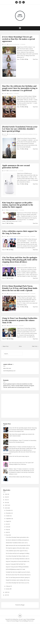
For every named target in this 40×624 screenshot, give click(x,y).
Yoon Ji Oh (16, 325)
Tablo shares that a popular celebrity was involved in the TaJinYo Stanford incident (21, 435)
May (7, 529)
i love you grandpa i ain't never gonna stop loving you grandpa (20, 134)
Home (20, 346)
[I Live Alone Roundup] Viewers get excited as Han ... (17, 537)
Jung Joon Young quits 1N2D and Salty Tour (15, 564)
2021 (6, 502)
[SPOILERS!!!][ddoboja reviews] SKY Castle (15, 569)
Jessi (18, 44)
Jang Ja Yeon (16, 236)
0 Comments (22, 44)
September (8, 519)
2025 (6, 494)
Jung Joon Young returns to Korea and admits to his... (18, 561)
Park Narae (23, 293)
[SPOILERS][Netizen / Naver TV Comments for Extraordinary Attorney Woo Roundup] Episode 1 (22, 441)
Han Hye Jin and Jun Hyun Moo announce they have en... (18, 575)
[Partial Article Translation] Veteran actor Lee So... (17, 543)
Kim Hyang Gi (21, 236)
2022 (6, 500)
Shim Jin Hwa (26, 236)
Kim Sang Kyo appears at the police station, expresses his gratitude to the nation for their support (17, 204)
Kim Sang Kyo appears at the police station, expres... (17, 548)
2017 (6, 595)
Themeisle (13, 621)
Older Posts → (35, 346)
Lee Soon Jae (34, 134)
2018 (6, 592)
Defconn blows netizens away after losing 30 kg (20, 477)
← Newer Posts (4, 346)
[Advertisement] (20, 406)
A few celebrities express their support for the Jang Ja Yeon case (19, 232)
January (8, 589)
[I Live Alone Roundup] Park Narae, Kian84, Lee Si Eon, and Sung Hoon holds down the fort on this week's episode (19, 288)
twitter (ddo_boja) (7, 368)
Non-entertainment (11, 171)
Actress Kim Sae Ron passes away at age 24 (19, 456)
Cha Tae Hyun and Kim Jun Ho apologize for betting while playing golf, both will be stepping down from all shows (19, 259)
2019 (6, 508)
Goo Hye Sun (10, 236)
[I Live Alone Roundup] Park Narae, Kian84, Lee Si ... (17, 556)
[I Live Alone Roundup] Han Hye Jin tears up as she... (17, 583)
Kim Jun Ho (18, 265)
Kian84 (14, 293)
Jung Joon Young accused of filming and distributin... (17, 567)
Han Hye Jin (10, 44)
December (8, 510)
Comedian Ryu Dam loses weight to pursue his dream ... (18, 572)
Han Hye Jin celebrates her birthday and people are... (17, 540)
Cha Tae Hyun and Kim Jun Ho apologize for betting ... (18, 553)
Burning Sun (10, 210)
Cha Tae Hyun (13, 265)
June (7, 527)
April (7, 532)
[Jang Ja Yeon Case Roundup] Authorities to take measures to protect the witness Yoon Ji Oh (19, 320)
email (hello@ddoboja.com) (9, 371)
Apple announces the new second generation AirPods (16, 166)
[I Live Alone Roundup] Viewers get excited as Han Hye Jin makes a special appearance (18, 39)
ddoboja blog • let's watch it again (19, 619)
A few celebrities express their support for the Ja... (17, 551)
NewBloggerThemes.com (28, 621)
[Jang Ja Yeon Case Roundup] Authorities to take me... (18, 559)
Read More (35, 59)
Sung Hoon (27, 293)
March (7, 535)
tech (16, 171)
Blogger (22, 605)
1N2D (9, 265)
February (8, 586)
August (7, 521)
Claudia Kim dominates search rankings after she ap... (18, 580)
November (8, 513)
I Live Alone (15, 44)
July (7, 524)
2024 (6, 497)
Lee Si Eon (18, 293)
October (8, 516)
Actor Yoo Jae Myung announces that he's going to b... (18, 577)
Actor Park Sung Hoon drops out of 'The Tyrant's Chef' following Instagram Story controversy (21, 463)
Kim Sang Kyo (15, 210)
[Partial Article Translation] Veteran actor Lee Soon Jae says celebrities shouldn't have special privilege (19, 129)
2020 (6, 505)
